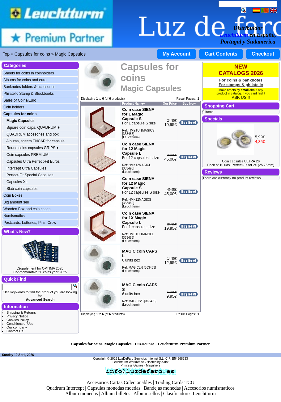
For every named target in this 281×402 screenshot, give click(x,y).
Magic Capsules (70, 54)
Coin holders (13, 107)
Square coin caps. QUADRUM (33, 127)
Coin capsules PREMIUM (27, 155)
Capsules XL (17, 182)
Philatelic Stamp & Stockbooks (28, 93)
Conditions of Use (19, 323)
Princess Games (132, 365)
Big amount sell (16, 202)
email (245, 90)
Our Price (170, 103)
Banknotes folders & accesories (29, 87)
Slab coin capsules (21, 188)
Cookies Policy (17, 320)
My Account (176, 54)
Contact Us (14, 331)
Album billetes (115, 393)
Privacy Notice (17, 316)
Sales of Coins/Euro (19, 100)
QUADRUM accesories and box (32, 134)
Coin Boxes (12, 195)
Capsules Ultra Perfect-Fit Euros (33, 161)
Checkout (263, 54)
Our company (16, 327)
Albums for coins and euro (24, 80)
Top (6, 54)
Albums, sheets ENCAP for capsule (35, 141)
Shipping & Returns (21, 312)
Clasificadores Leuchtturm (189, 393)
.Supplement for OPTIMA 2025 (40, 268)
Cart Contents (221, 54)
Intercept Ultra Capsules (26, 168)
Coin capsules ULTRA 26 (241, 161)
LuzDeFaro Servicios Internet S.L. (141, 358)
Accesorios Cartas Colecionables (119, 382)
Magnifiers (153, 365)
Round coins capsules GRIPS (32, 148)
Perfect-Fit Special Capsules (29, 175)
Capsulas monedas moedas (113, 388)
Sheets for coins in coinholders (28, 73)
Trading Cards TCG (174, 382)
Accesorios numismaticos (209, 388)
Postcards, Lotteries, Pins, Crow (29, 222)
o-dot (164, 362)
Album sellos (147, 393)
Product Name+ (133, 103)
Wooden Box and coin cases (26, 209)
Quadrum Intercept (65, 388)
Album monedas (81, 393)
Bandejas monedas (162, 388)
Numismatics (14, 216)
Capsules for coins (32, 54)
